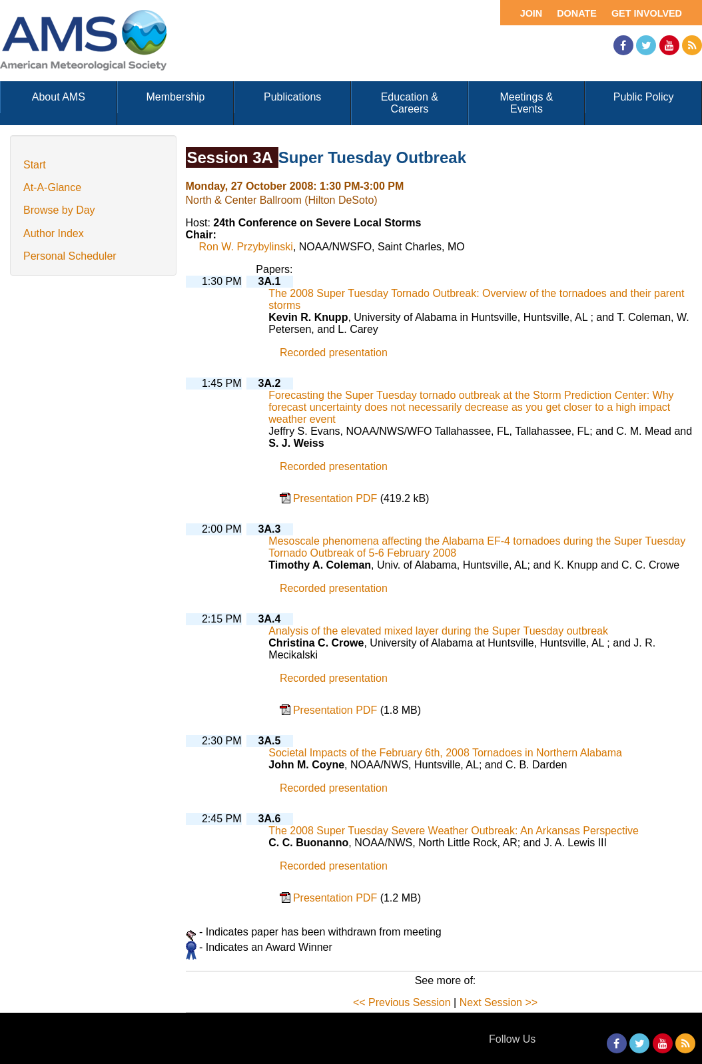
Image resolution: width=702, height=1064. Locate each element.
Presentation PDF (336, 498)
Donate (577, 13)
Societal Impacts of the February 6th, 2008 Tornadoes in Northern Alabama (445, 752)
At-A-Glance (52, 187)
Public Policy (643, 97)
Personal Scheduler (70, 256)
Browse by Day (59, 210)
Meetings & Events (526, 103)
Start (34, 164)
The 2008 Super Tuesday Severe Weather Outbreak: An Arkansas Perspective (453, 830)
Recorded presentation (334, 352)
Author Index (53, 233)
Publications (292, 97)
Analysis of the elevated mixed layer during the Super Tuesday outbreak (438, 631)
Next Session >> (498, 1002)
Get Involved (646, 13)
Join (531, 13)
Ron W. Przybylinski (246, 246)
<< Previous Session (402, 1002)
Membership (175, 97)
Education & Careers (409, 103)
